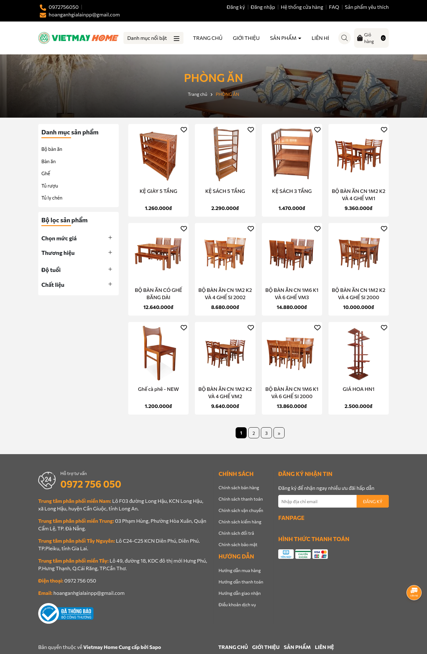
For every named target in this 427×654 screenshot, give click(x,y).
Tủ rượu (49, 185)
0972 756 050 (90, 484)
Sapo (155, 647)
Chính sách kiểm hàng (240, 521)
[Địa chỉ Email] (333, 501)
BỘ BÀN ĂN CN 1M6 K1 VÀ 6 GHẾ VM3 (291, 293)
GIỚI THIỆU (246, 38)
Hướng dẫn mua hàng (240, 570)
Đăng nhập (263, 7)
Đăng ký (236, 7)
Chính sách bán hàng (239, 487)
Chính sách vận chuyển (241, 510)
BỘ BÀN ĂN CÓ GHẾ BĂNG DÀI (158, 293)
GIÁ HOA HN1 (359, 389)
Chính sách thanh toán (241, 499)
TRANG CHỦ (208, 38)
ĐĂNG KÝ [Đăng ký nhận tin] (372, 501)
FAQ (334, 7)
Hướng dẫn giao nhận (240, 593)
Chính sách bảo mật (238, 544)
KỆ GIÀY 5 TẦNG (158, 191)
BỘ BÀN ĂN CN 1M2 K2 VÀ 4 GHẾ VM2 (225, 392)
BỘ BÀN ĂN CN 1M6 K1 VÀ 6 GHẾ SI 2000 (291, 392)
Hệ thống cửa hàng (302, 7)
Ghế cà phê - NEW (158, 389)
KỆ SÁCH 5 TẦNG (225, 191)
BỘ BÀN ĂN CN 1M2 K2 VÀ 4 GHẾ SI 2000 (358, 293)
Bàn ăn (48, 161)
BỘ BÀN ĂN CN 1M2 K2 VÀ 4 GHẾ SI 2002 (225, 293)
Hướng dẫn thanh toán (241, 581)
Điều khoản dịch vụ (237, 604)
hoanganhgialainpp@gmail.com (88, 593)
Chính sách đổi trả (236, 533)
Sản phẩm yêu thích (367, 7)
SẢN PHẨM (284, 38)
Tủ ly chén (52, 198)
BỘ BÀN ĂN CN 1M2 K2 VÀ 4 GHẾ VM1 (358, 194)
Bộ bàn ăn (51, 149)
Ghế (45, 173)
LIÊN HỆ (321, 38)
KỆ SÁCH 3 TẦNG (292, 191)
